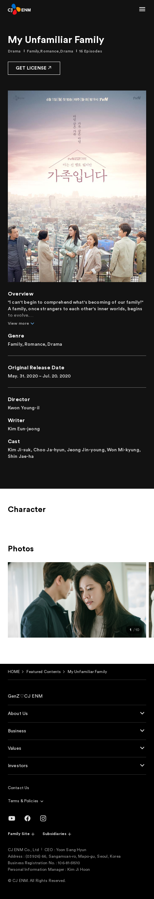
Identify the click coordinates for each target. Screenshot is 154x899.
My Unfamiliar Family (87, 672)
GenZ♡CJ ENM (25, 696)
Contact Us (18, 788)
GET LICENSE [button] (34, 68)
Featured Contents (43, 672)
